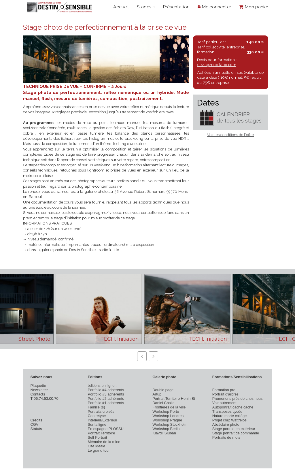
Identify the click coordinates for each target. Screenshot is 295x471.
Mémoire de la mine (104, 442)
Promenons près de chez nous (237, 398)
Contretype (97, 416)
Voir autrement (224, 403)
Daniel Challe (163, 403)
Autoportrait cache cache (232, 407)
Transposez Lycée (227, 411)
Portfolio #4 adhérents (106, 390)
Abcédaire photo (225, 424)
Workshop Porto (165, 411)
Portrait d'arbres (225, 394)
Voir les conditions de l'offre (230, 135)
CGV (35, 424)
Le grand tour (99, 450)
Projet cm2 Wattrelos (229, 420)
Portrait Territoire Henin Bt (173, 398)
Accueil (121, 7)
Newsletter (39, 390)
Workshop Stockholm (169, 424)
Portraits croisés (101, 411)
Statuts (36, 429)
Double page (162, 390)
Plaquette (38, 385)
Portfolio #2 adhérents (106, 398)
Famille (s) (96, 407)
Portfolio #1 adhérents (106, 403)
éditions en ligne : (102, 385)
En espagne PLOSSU (106, 429)
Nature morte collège (229, 416)
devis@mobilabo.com (216, 64)
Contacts (38, 394)
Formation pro (223, 390)
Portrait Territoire (101, 433)
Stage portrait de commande (235, 433)
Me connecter (214, 7)
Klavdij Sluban (164, 433)
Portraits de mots (226, 437)
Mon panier (253, 7)
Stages (146, 7)
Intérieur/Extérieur (102, 420)
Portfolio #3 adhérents (106, 394)
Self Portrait (97, 437)
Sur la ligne (97, 424)
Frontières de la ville (169, 407)
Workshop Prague (167, 420)
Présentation (176, 7)
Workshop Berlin (165, 429)
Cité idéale (96, 446)
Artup (156, 394)
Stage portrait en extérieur (233, 429)
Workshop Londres (168, 416)
